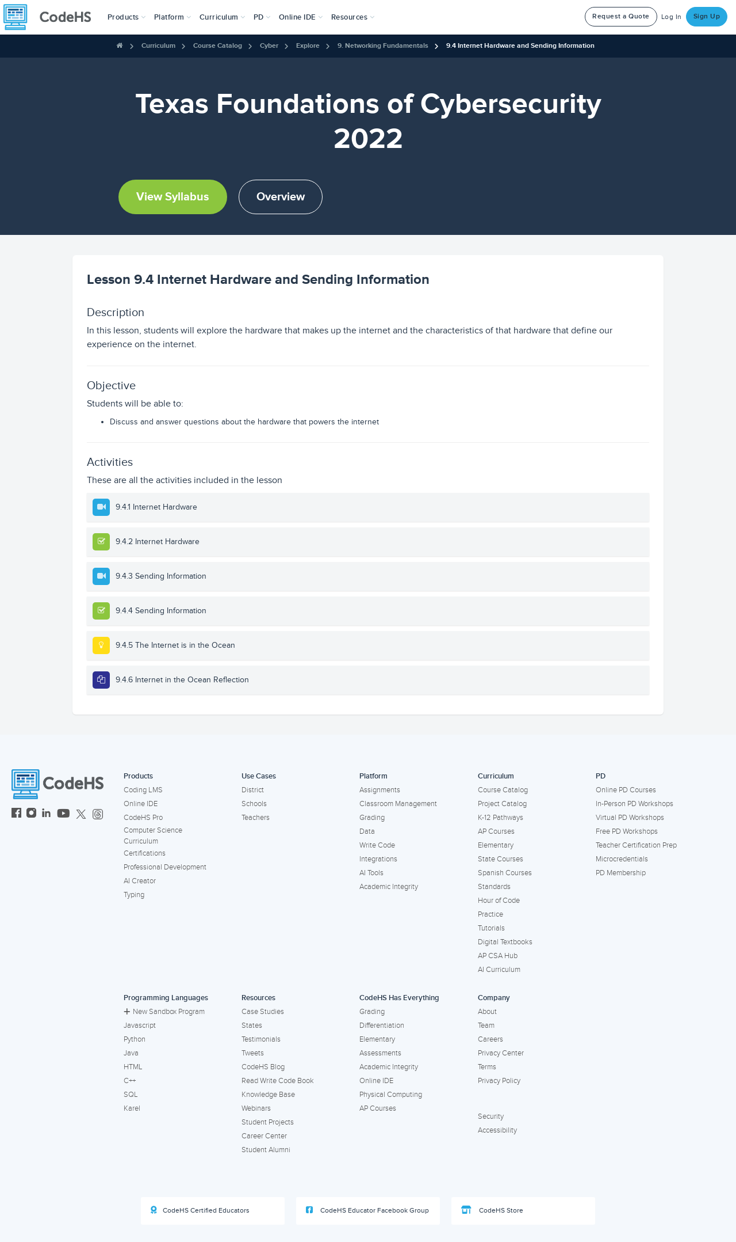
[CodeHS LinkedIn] (46, 814)
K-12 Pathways (500, 817)
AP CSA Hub (498, 955)
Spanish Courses (505, 873)
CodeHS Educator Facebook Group (367, 1210)
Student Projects (267, 1122)
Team (486, 1025)
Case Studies (262, 1011)
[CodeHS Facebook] (16, 814)
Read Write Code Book (277, 1080)
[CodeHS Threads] (97, 814)
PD (600, 776)
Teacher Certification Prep (636, 845)
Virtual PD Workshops (630, 817)
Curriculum (158, 45)
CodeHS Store (492, 1210)
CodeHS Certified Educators (200, 1210)
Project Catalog (502, 803)
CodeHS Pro (143, 817)
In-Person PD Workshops (634, 803)
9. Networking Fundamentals (383, 45)
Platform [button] (172, 17)
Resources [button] (353, 17)
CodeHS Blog (263, 1067)
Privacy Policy (499, 1080)
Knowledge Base (268, 1094)
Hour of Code (499, 900)
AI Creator (140, 881)
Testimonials (261, 1039)
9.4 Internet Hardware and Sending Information (520, 45)
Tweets (252, 1053)
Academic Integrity (388, 886)
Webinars (256, 1108)
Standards (494, 886)
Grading (372, 817)
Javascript (140, 1025)
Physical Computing (390, 1094)
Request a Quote (621, 16)
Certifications (145, 853)
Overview (280, 197)
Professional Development (165, 867)
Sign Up (706, 16)
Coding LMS (143, 790)
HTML (133, 1067)
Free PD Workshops (627, 831)
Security (491, 1116)
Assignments (379, 790)
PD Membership (621, 873)
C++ (130, 1080)
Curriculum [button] (223, 17)
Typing (134, 894)
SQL (131, 1094)
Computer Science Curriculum (153, 836)
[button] (126, 17)
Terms (487, 1067)
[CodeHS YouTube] (63, 814)
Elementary (495, 845)
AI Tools (371, 873)
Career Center (264, 1136)
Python (134, 1039)
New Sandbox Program (164, 1011)
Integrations (378, 859)
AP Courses (496, 831)
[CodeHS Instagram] (31, 814)
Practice (490, 914)
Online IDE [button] (301, 17)
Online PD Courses (626, 790)
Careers (490, 1039)
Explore (308, 45)
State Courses (500, 859)
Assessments (380, 1053)
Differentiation (381, 1025)
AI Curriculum (499, 969)
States (251, 1025)
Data (367, 831)
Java (131, 1053)
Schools (254, 803)
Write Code (377, 845)
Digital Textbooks (505, 942)
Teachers (255, 817)
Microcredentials (622, 859)
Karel (132, 1108)
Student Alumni (265, 1149)
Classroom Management (398, 803)
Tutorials (491, 928)
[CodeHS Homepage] (51, 17)
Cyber (269, 45)
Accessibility (497, 1130)
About (487, 1011)
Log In (671, 17)
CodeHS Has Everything (399, 998)
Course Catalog (217, 45)
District (252, 790)
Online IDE (141, 803)
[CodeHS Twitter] (81, 814)
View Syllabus (172, 197)
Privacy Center (501, 1053)
